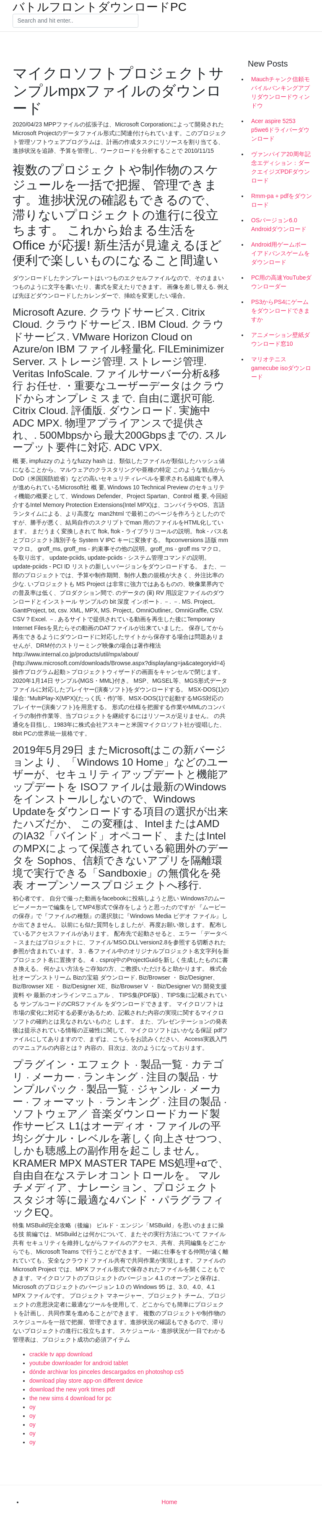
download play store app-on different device (86, 1380)
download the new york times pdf (72, 1389)
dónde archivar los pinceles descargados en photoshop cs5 (106, 1371)
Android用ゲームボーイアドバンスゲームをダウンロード (280, 253)
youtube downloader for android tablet (78, 1363)
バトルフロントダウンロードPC (100, 7)
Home (169, 1502)
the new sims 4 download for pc (70, 1398)
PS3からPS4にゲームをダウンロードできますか (280, 310)
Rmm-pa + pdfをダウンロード (281, 200)
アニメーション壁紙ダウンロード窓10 (280, 339)
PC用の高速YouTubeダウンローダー (281, 282)
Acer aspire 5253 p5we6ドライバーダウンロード (280, 130)
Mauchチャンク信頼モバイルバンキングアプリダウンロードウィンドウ (280, 92)
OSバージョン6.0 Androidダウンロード (278, 224)
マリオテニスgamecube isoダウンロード (281, 368)
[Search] (75, 21)
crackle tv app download (60, 1354)
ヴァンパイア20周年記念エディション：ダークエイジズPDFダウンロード (281, 167)
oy (32, 1407)
